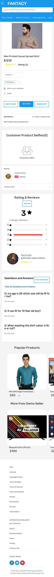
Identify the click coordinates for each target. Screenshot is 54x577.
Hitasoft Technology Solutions (31, 571)
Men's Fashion (7, 18)
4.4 (16, 177)
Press (12, 538)
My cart (13, 507)
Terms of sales (15, 482)
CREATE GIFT (42, 104)
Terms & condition (17, 492)
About (12, 529)
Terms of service (16, 487)
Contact (13, 472)
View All (27, 203)
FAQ (11, 467)
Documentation (16, 533)
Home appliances (39, 18)
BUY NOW (26, 104)
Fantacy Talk (14, 548)
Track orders (14, 512)
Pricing (12, 543)
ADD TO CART (11, 104)
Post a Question (41, 280)
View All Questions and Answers (20, 286)
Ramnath (26, 255)
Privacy (12, 497)
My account (14, 502)
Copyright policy (16, 477)
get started (15, 524)
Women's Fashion (22, 18)
